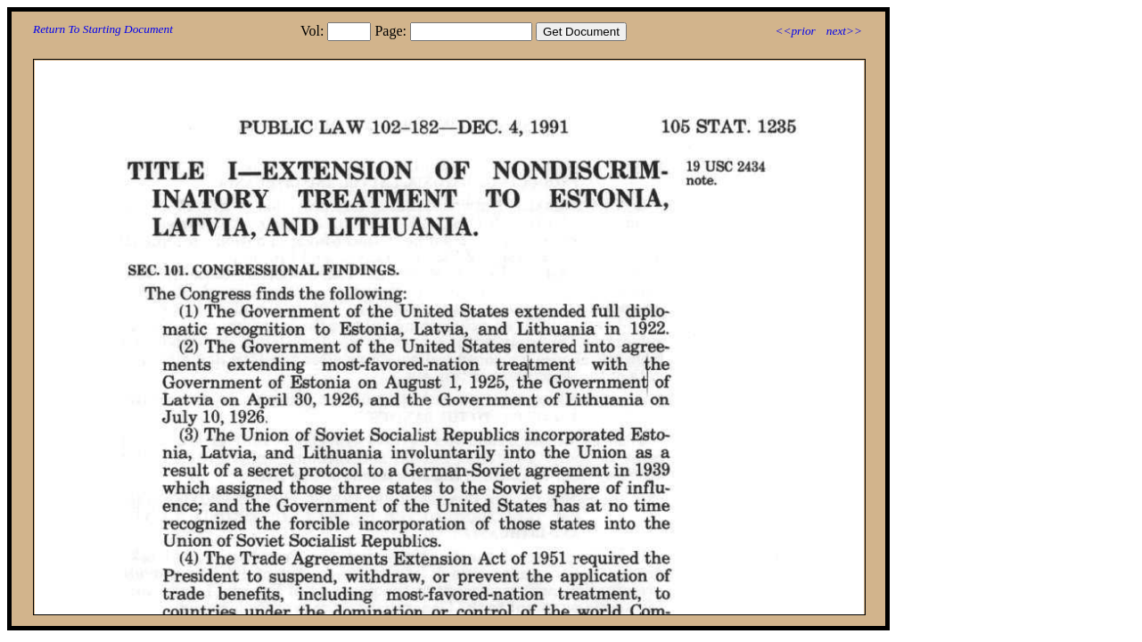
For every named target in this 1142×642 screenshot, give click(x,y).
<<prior (795, 30)
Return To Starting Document (103, 29)
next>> (844, 30)
